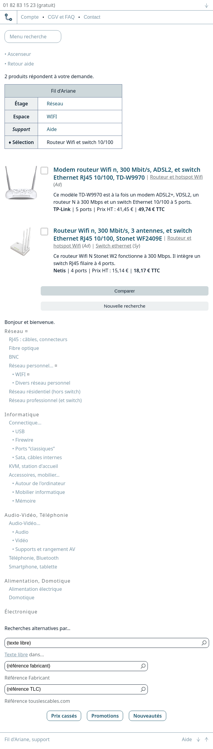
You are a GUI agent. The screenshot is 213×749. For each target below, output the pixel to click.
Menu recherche (28, 36)
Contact (92, 17)
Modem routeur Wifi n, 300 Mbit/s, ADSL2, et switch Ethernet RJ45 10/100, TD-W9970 (126, 173)
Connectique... (25, 422)
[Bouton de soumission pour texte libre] (204, 643)
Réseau (55, 103)
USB (20, 431)
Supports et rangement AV (45, 549)
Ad (57, 184)
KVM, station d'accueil (33, 466)
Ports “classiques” (35, 448)
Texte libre (16, 654)
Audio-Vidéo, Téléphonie (36, 515)
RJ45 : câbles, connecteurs (38, 339)
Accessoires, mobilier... (34, 475)
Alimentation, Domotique (38, 581)
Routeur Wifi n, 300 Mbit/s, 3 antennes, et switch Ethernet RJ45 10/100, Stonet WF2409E (122, 234)
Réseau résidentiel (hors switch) (44, 391)
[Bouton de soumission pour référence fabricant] (143, 666)
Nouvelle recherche (124, 306)
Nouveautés (147, 715)
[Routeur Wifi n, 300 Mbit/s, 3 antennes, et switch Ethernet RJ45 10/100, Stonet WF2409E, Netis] (44, 231)
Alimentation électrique (35, 589)
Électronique (21, 611)
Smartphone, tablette (33, 566)
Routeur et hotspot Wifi (176, 177)
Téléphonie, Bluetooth (34, 558)
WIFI (52, 116)
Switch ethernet (113, 245)
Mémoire (25, 501)
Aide (52, 129)
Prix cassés (64, 715)
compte (30, 17)
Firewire (24, 440)
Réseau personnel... (33, 365)
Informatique (22, 414)
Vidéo (21, 540)
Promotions (105, 715)
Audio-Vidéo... (24, 523)
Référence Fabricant (27, 677)
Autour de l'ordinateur (40, 483)
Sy (136, 245)
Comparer (124, 290)
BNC (14, 357)
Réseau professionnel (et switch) (45, 400)
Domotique (21, 597)
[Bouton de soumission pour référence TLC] (143, 689)
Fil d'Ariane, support (27, 739)
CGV (61, 17)
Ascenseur (19, 54)
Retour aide (21, 63)
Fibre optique (24, 348)
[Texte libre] (102, 643)
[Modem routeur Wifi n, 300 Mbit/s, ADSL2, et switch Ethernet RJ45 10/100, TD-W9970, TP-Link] (44, 170)
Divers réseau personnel (42, 382)
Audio (22, 532)
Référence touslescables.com (37, 701)
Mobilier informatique (40, 492)
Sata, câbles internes (38, 457)
